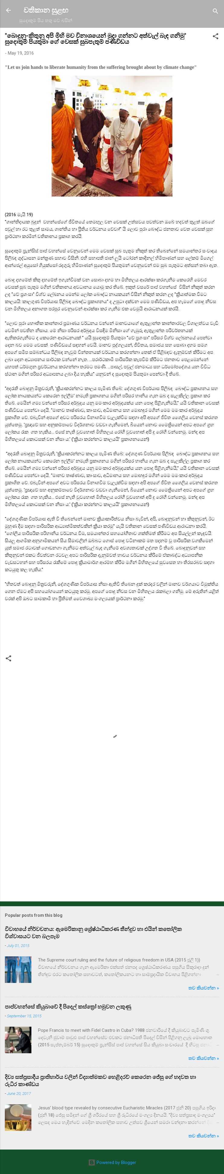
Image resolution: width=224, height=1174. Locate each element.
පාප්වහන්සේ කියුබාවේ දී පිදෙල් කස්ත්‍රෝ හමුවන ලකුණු (68, 1006)
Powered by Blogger (112, 1162)
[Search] (215, 12)
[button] (215, 37)
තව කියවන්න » (203, 988)
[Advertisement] (112, 849)
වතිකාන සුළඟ (46, 10)
